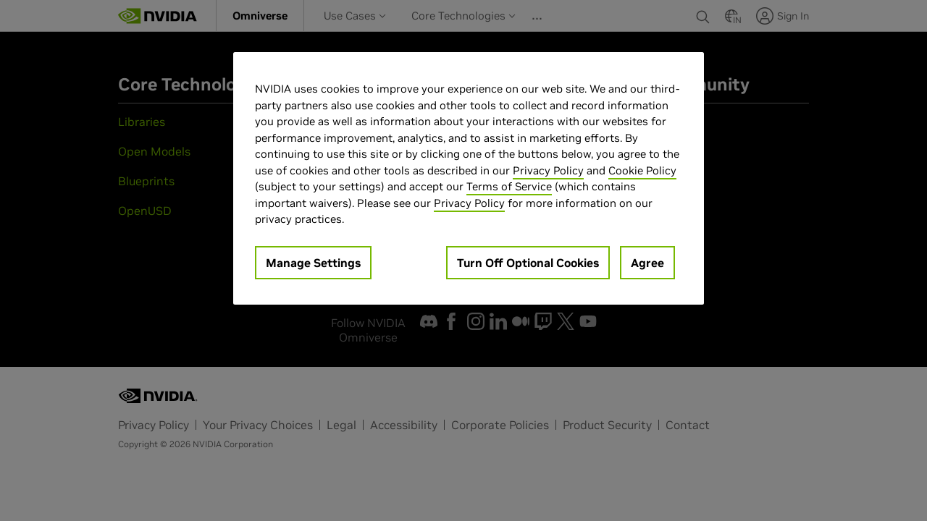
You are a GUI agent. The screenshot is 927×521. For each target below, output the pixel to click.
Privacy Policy (548, 170)
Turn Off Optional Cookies (528, 262)
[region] (468, 178)
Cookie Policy (642, 170)
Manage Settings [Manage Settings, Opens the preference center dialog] (313, 262)
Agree (647, 262)
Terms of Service (509, 186)
